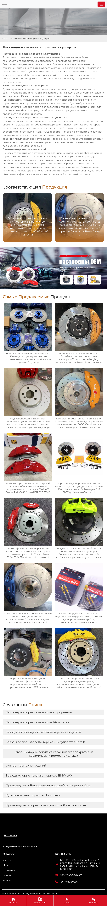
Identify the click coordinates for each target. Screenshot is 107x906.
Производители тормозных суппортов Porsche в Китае (46, 805)
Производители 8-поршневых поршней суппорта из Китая (49, 785)
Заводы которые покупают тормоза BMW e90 (39, 775)
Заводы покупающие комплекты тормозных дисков (43, 732)
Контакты (93, 900)
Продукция (40, 900)
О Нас (67, 900)
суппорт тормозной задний (26, 765)
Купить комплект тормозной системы (33, 795)
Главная (5, 39)
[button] (99, 217)
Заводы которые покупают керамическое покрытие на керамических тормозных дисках (53, 753)
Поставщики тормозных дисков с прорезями (39, 712)
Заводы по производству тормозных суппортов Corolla (46, 742)
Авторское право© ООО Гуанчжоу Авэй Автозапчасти (29, 893)
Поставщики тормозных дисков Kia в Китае (37, 722)
